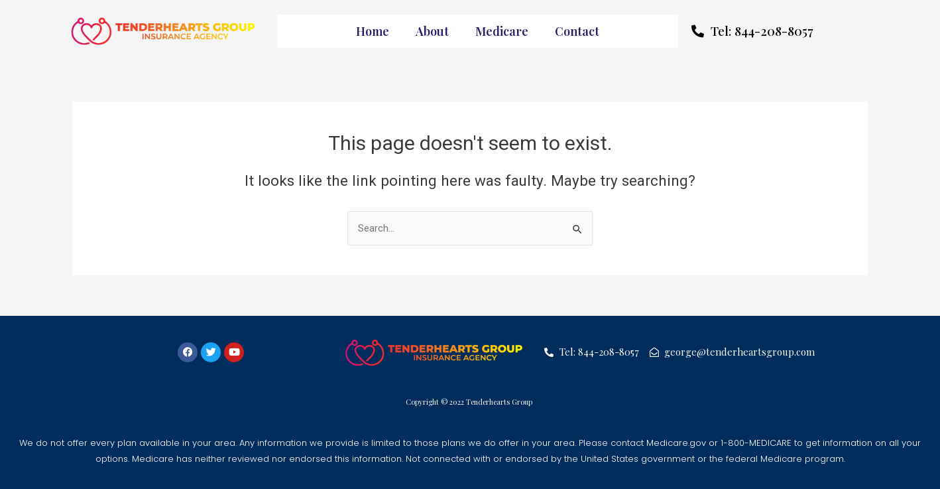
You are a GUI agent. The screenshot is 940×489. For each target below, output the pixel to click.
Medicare (501, 31)
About (432, 31)
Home (372, 31)
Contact (577, 31)
